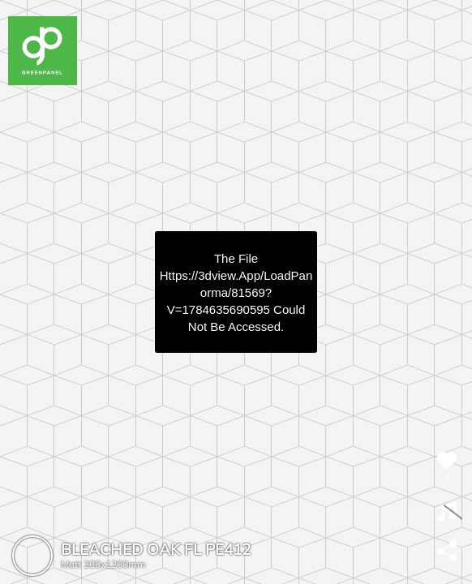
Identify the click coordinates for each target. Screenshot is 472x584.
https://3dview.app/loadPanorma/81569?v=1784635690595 (236, 292)
